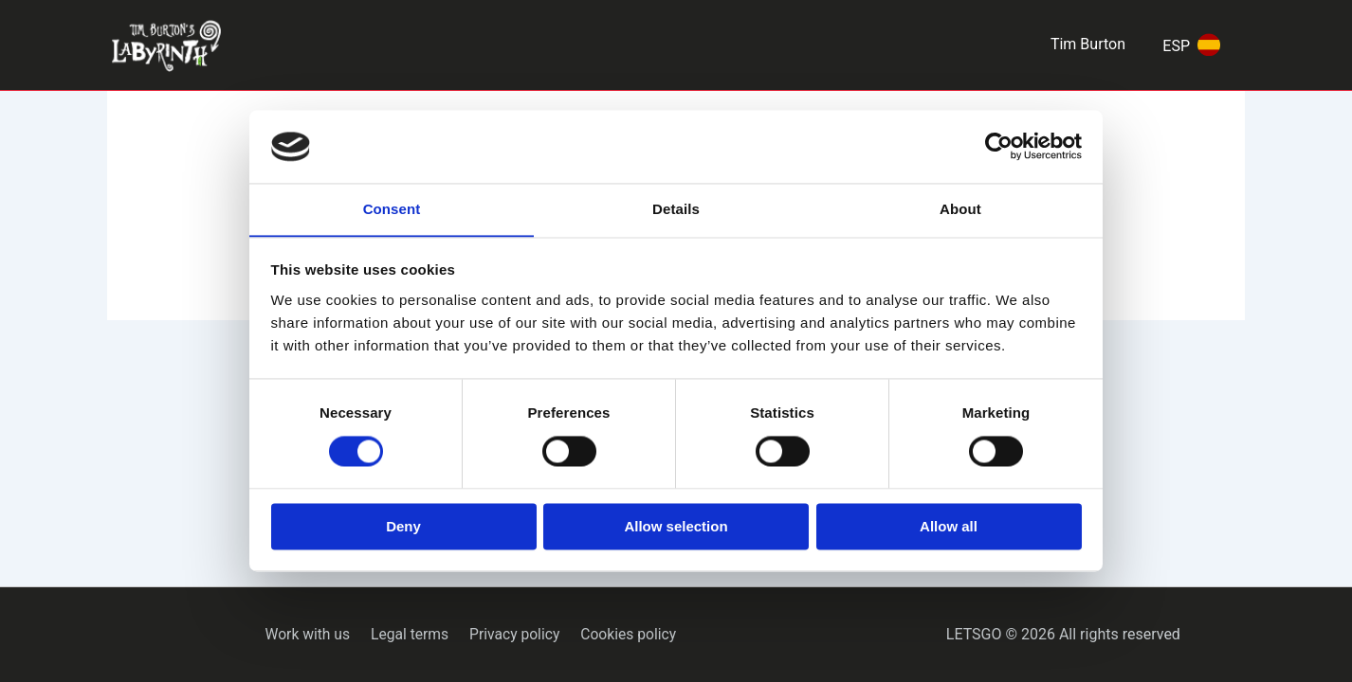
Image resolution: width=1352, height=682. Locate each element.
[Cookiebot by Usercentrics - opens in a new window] (999, 146)
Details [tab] (676, 209)
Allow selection (675, 527)
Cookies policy (622, 634)
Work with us (312, 634)
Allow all (948, 527)
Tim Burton (1088, 44)
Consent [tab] (392, 209)
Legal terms (411, 634)
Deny (403, 527)
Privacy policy (512, 634)
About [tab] (960, 209)
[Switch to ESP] (1188, 45)
